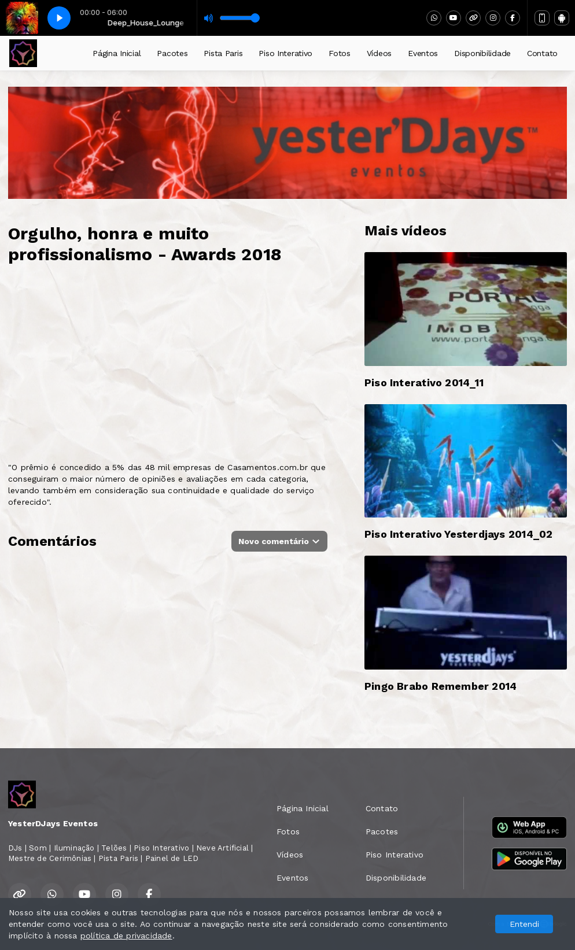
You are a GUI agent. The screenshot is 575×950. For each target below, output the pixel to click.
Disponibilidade (482, 53)
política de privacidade (126, 935)
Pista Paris (223, 53)
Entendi (524, 924)
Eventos (423, 53)
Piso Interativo (285, 53)
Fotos (340, 53)
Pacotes (172, 53)
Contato (542, 53)
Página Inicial (117, 53)
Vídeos (379, 53)
